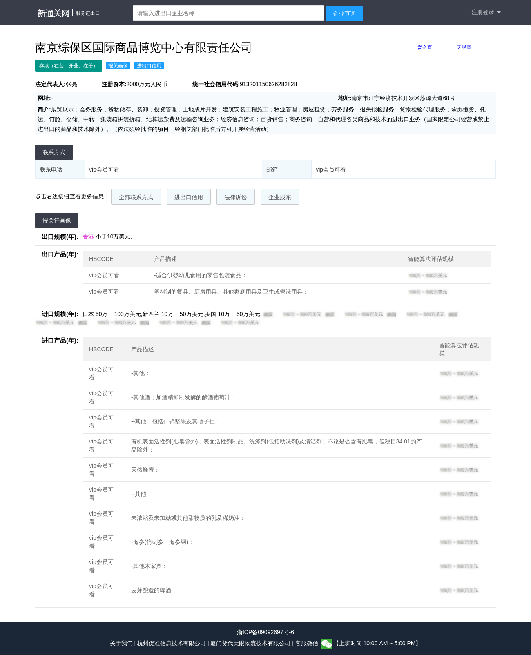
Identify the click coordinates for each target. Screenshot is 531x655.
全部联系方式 (136, 197)
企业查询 (344, 13)
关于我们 (121, 643)
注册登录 (486, 12)
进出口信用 (188, 197)
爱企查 (424, 47)
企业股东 (279, 197)
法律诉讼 (235, 197)
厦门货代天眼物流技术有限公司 (251, 643)
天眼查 (464, 47)
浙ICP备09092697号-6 (265, 632)
